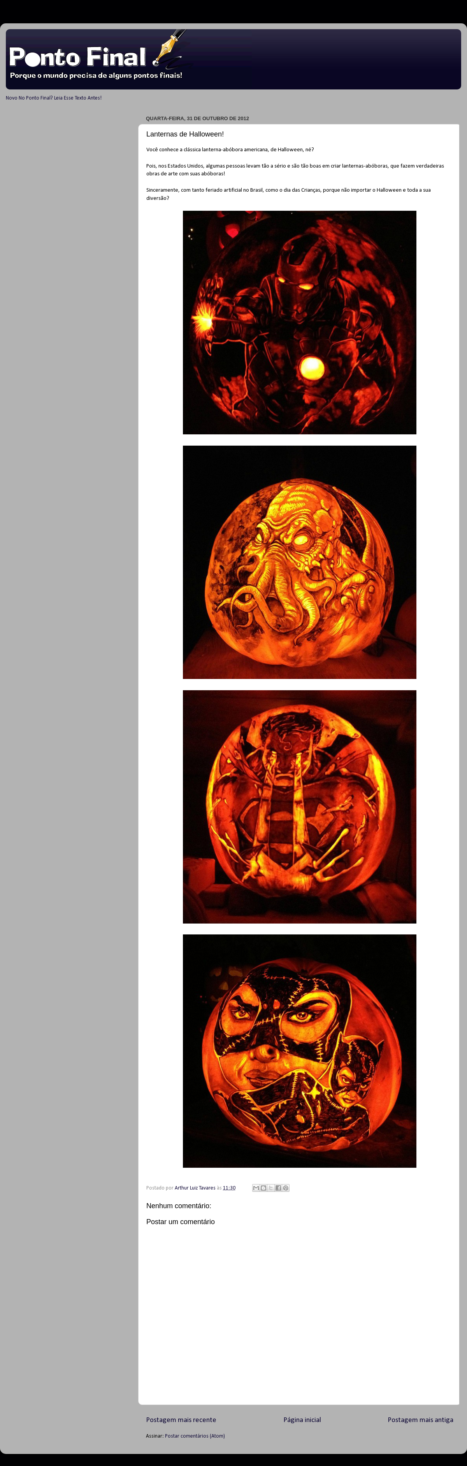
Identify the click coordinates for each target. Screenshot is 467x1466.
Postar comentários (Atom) (195, 1436)
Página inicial (302, 1420)
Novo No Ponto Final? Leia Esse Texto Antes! (54, 98)
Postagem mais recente (181, 1420)
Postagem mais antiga (420, 1420)
